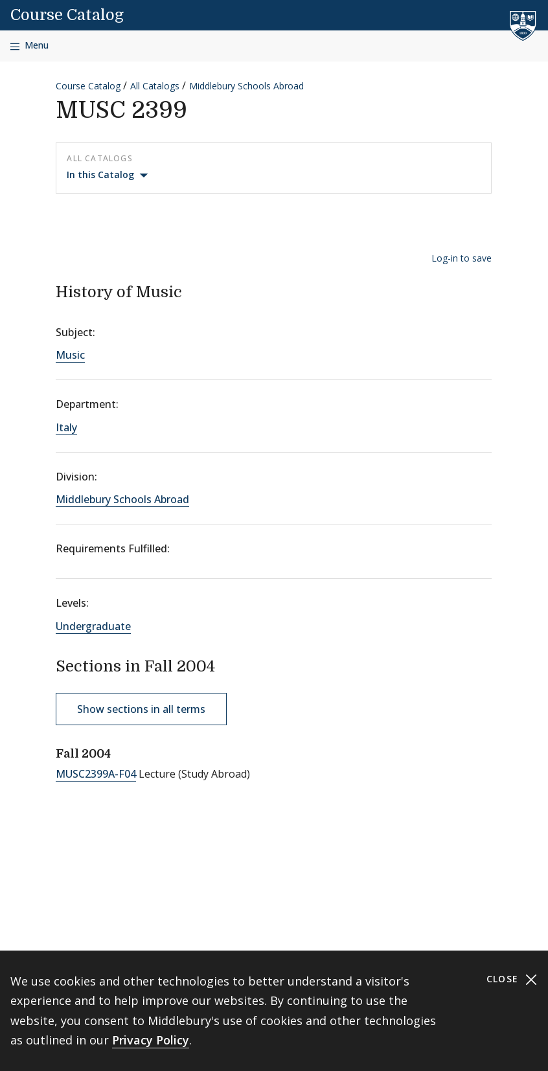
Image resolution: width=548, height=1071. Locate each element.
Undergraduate (93, 626)
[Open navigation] (29, 45)
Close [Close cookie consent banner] (512, 979)
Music (70, 355)
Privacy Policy (150, 1040)
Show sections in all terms (141, 709)
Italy (66, 427)
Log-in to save (461, 258)
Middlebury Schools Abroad (246, 86)
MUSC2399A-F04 (96, 774)
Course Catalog (67, 15)
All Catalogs (154, 86)
